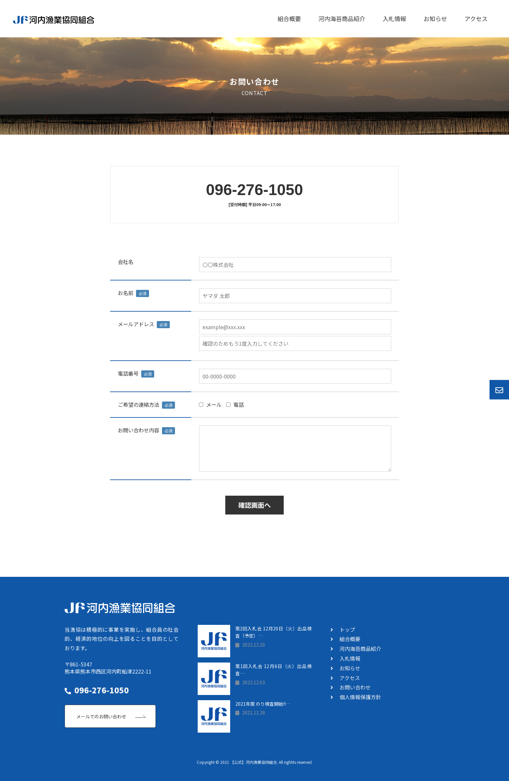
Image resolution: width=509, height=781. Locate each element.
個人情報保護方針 (360, 697)
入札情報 (394, 18)
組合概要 (289, 18)
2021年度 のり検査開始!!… (262, 703)
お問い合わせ (355, 687)
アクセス (476, 18)
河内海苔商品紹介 (341, 18)
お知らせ (435, 18)
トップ (347, 629)
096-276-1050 (254, 189)
